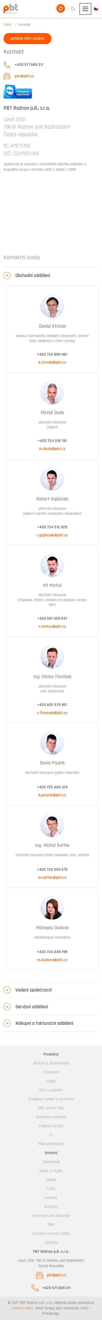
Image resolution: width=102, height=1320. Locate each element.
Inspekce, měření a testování (51, 1099)
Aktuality (51, 1206)
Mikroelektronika (51, 1144)
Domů (8, 24)
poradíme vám (60, 8)
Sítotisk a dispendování (51, 1063)
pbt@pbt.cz (24, 76)
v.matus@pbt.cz (52, 626)
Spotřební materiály (51, 1117)
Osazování (51, 1072)
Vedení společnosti (33, 990)
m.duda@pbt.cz (52, 448)
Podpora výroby (51, 1126)
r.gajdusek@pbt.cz (52, 535)
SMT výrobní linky (51, 1108)
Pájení (51, 1081)
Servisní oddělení (31, 1007)
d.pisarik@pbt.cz (52, 795)
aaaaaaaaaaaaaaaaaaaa (73, 8)
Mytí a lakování (51, 1090)
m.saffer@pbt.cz (52, 877)
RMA (51, 1224)
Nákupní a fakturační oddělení (44, 1023)
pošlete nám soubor (27, 38)
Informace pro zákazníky (51, 1215)
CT (51, 1135)
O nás (51, 1188)
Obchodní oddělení (32, 275)
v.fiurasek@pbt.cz (52, 712)
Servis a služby (51, 1170)
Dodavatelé (51, 1161)
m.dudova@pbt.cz (52, 960)
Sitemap (51, 1242)
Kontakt (51, 1197)
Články (51, 1179)
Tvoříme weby (22, 1308)
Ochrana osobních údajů (51, 1233)
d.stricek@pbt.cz (52, 362)
